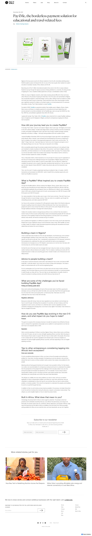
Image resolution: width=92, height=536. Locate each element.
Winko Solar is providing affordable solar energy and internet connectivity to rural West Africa (64, 484)
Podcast (62, 509)
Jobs (42, 2)
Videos (34, 2)
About (62, 511)
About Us (56, 2)
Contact (65, 2)
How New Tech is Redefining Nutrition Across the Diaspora (25, 483)
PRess (51, 522)
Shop (48, 2)
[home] (9, 2)
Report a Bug (77, 511)
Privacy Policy (56, 522)
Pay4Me (49, 104)
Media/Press (77, 507)
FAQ (76, 509)
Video (62, 507)
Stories (27, 2)
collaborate (68, 500)
